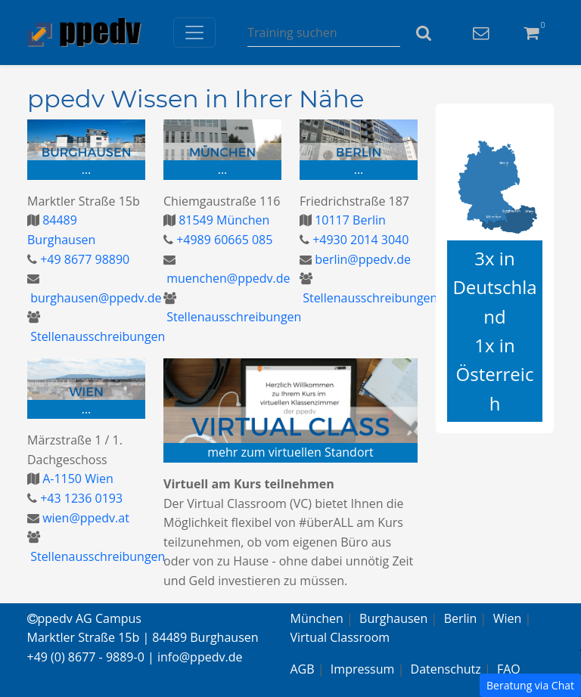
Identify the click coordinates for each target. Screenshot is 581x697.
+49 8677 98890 (83, 259)
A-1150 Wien (76, 478)
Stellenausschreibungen (96, 336)
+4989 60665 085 (222, 239)
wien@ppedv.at (84, 518)
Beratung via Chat (530, 685)
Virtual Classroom (340, 637)
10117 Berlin (349, 220)
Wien (507, 618)
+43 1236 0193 (80, 498)
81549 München (222, 220)
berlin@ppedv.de (361, 259)
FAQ (508, 669)
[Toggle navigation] (194, 32)
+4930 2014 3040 (359, 239)
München (316, 618)
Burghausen (393, 618)
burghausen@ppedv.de (94, 298)
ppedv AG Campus (84, 618)
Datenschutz (446, 669)
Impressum (362, 669)
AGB (302, 669)
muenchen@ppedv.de (226, 278)
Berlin (460, 618)
